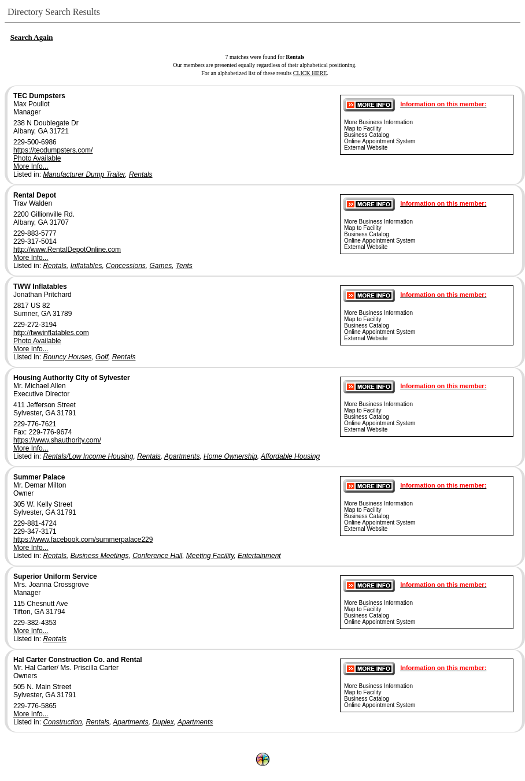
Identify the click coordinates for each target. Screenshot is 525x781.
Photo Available (37, 158)
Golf (101, 357)
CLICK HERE (310, 73)
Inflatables (86, 266)
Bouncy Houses (67, 357)
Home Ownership (230, 456)
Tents (184, 266)
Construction (62, 722)
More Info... (31, 166)
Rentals (141, 174)
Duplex (162, 722)
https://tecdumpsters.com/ (53, 150)
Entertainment (259, 556)
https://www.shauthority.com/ (57, 440)
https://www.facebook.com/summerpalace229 (83, 539)
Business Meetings (100, 556)
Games (160, 266)
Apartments (181, 456)
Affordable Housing (290, 456)
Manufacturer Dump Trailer (84, 174)
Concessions (126, 266)
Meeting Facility (210, 556)
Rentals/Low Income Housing (88, 456)
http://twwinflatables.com (51, 333)
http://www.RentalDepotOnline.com (67, 250)
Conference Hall (157, 556)
